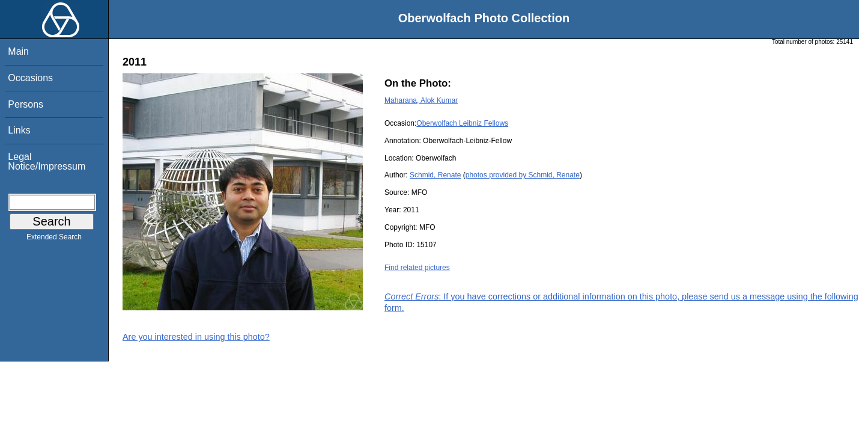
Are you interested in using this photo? (196, 337)
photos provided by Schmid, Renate (523, 175)
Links (19, 130)
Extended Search (54, 239)
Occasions (30, 78)
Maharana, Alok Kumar (421, 100)
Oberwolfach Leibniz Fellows (462, 123)
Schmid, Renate (435, 175)
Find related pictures (417, 267)
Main (18, 51)
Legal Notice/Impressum (46, 161)
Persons (25, 104)
